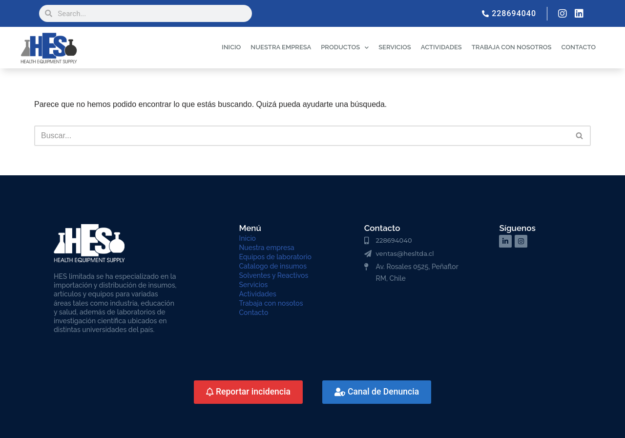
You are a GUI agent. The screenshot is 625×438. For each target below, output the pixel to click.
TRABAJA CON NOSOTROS (512, 47)
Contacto (254, 312)
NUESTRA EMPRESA (280, 47)
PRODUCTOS (345, 48)
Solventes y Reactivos (274, 275)
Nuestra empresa (266, 247)
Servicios (253, 285)
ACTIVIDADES (441, 47)
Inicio (247, 238)
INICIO (231, 47)
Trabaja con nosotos (271, 303)
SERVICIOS (394, 47)
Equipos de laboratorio (275, 257)
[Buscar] (301, 135)
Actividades (257, 294)
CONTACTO (578, 47)
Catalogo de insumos (273, 266)
